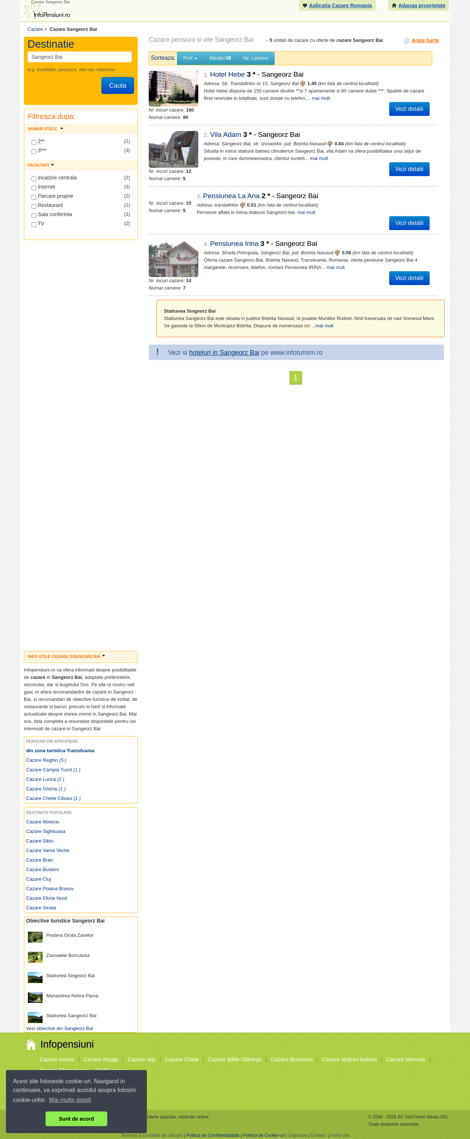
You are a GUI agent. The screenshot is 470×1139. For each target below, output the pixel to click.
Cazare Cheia (182, 1059)
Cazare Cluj (38, 879)
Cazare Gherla (46, 789)
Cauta (117, 85)
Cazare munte (57, 1059)
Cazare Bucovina (291, 1059)
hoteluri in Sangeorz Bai (224, 346)
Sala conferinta (52, 214)
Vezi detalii (409, 109)
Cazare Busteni (42, 869)
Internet (43, 187)
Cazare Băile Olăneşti (234, 1059)
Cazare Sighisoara (45, 831)
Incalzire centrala (54, 178)
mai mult (321, 98)
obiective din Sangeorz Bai (64, 1028)
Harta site (339, 1135)
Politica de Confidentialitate (212, 1135)
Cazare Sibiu (39, 841)
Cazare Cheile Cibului (53, 798)
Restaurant (47, 205)
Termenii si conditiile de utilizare (152, 1135)
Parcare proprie (52, 196)
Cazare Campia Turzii (53, 769)
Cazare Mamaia (405, 1059)
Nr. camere (255, 58)
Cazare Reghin (46, 760)
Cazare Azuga (101, 1059)
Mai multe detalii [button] (70, 1100)
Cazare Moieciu (42, 822)
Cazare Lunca (45, 779)
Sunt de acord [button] (76, 1119)
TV (38, 224)
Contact (317, 1135)
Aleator (220, 58)
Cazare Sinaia (41, 907)
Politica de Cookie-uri (264, 1135)
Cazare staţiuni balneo (349, 1059)
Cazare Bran (39, 860)
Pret (190, 58)
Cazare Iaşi (142, 1059)
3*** (39, 151)
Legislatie (297, 1135)
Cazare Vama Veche (47, 850)
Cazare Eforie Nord (46, 898)
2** (38, 141)
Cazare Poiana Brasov (50, 888)
